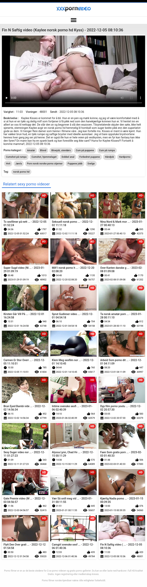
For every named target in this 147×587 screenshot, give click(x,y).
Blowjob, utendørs (61, 150)
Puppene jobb (75, 163)
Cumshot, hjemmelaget (44, 157)
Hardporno (125, 157)
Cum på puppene (85, 150)
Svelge (91, 163)
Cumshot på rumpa (16, 157)
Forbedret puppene (89, 157)
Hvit (8, 163)
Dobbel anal (68, 157)
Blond (43, 150)
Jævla (19, 163)
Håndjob (109, 157)
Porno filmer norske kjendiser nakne (60, 580)
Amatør (31, 150)
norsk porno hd (21, 171)
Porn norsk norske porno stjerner (45, 163)
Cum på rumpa (107, 150)
